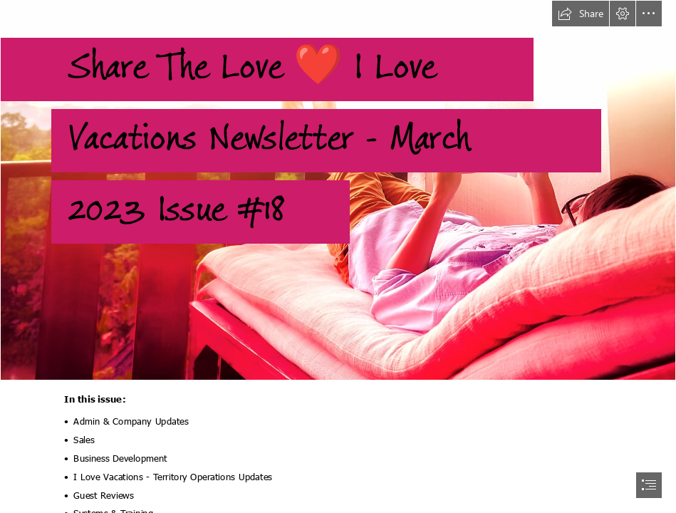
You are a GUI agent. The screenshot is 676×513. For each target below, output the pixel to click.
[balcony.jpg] (338, 190)
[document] (338, 256)
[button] (580, 13)
